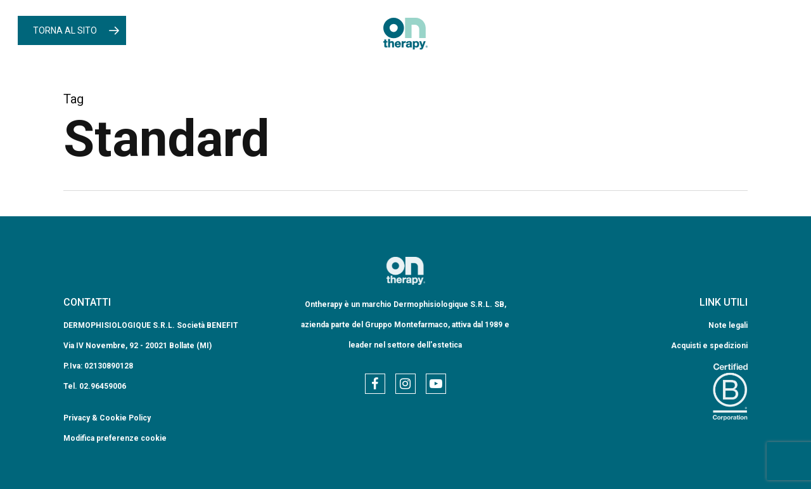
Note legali (728, 325)
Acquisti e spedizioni (709, 345)
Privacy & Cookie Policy (107, 418)
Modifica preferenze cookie (115, 438)
